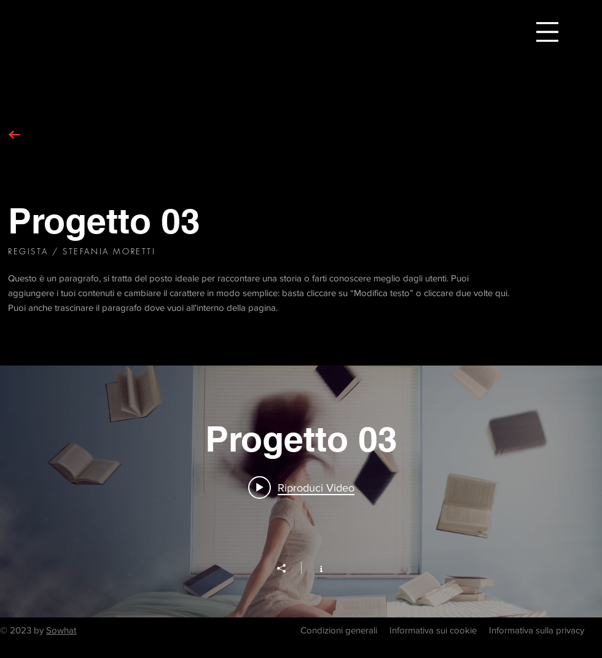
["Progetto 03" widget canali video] (301, 491)
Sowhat (61, 630)
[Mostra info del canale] (315, 568)
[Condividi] (287, 568)
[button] (547, 32)
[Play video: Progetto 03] (301, 487)
